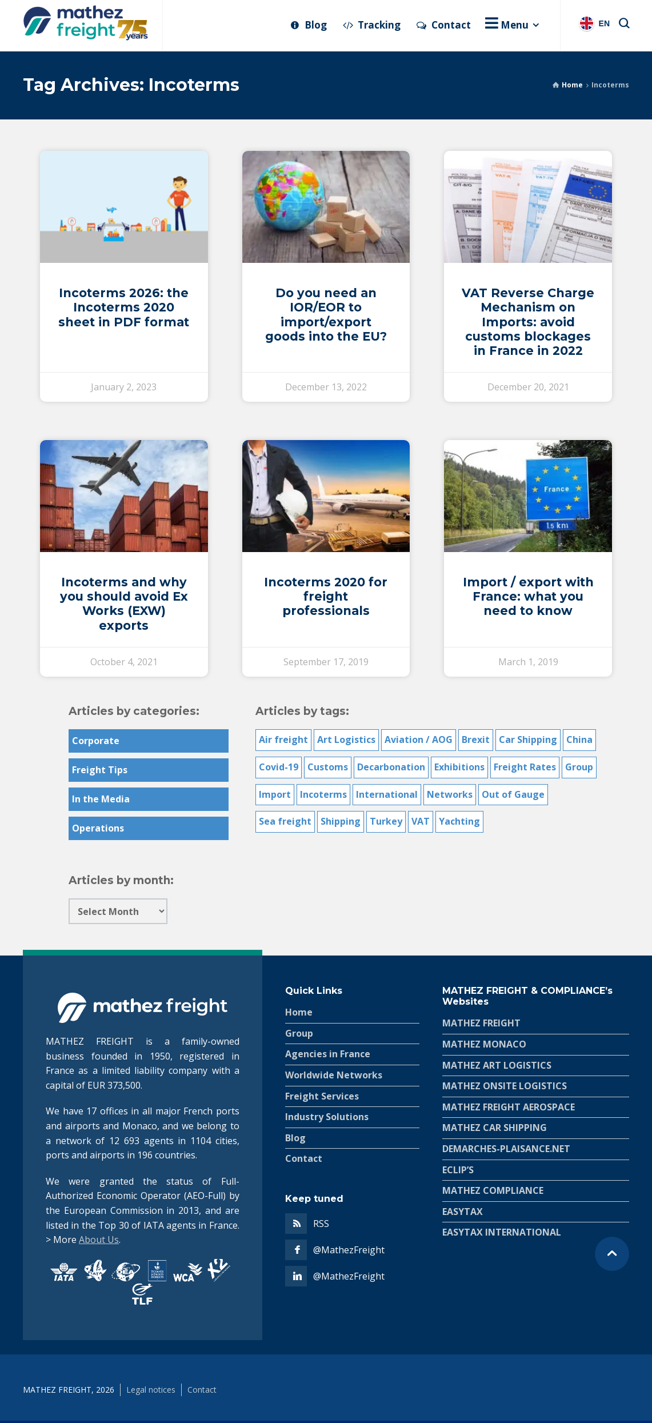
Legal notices (150, 1389)
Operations (98, 828)
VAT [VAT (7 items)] (420, 821)
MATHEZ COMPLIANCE (492, 1190)
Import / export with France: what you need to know (528, 596)
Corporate (95, 740)
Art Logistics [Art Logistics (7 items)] (346, 739)
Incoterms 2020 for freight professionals (325, 596)
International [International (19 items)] (387, 794)
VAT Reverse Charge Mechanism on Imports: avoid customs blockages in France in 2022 (528, 322)
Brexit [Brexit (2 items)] (476, 739)
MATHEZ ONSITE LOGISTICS (504, 1086)
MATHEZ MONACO (484, 1044)
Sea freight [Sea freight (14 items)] (285, 821)
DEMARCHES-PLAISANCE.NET (506, 1148)
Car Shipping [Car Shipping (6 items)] (528, 739)
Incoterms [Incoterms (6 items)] (323, 794)
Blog (295, 1138)
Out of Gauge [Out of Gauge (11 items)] (513, 794)
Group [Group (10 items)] (579, 767)
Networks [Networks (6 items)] (450, 794)
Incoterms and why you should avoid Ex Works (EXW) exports (124, 604)
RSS (321, 1223)
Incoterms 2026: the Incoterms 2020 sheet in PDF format (123, 307)
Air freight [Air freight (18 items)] (283, 739)
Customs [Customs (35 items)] (327, 767)
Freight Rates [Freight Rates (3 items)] (525, 767)
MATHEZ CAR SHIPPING (494, 1127)
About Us (99, 1239)
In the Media (101, 799)
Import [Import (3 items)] (275, 794)
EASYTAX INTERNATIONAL (501, 1232)
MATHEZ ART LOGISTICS (496, 1065)
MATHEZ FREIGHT (481, 1023)
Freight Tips (99, 770)
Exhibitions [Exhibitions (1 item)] (459, 767)
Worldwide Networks (333, 1075)
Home (572, 85)
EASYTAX (462, 1211)
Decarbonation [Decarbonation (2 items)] (391, 767)
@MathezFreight (349, 1250)
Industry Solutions (327, 1116)
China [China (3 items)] (579, 739)
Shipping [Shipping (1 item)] (341, 821)
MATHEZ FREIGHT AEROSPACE (508, 1107)
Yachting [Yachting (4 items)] (459, 821)
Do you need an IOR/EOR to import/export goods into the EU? (326, 314)
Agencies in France (327, 1054)
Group (299, 1033)
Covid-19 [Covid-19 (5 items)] (278, 767)
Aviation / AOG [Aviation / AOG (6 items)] (419, 739)
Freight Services (322, 1096)
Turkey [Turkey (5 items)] (386, 821)
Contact (303, 1158)
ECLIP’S (458, 1170)
